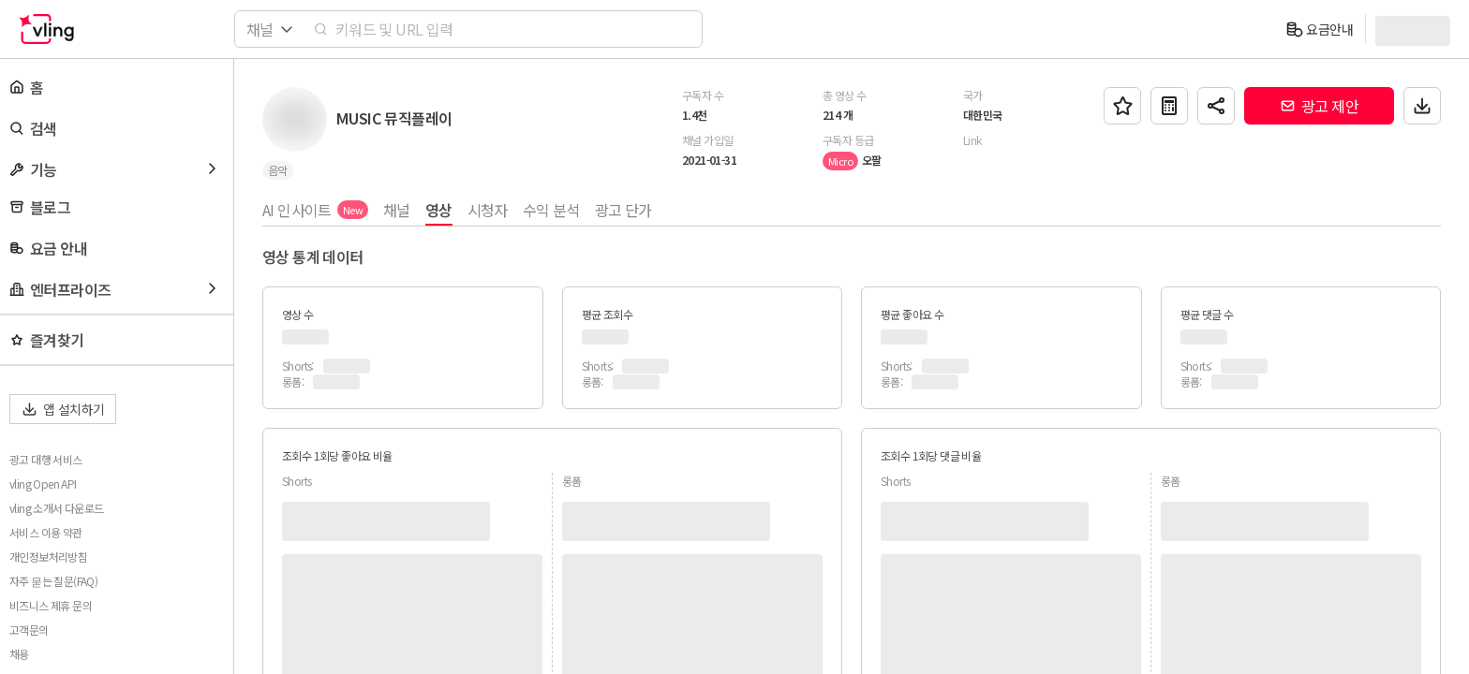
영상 (439, 209)
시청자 (487, 209)
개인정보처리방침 (48, 556)
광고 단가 (623, 209)
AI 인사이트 (315, 209)
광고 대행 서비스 (45, 459)
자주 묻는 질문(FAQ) (53, 581)
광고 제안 (1319, 106)
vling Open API (43, 483)
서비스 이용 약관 (45, 532)
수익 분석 (551, 209)
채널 (396, 209)
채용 (19, 654)
